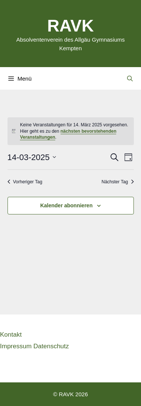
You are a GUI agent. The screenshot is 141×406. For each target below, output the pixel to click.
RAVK (70, 24)
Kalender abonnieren (66, 205)
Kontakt (11, 334)
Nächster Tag (117, 181)
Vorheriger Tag (25, 181)
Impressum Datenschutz (34, 346)
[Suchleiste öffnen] (130, 78)
